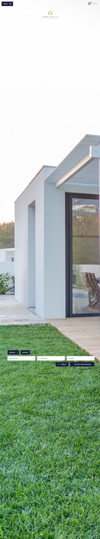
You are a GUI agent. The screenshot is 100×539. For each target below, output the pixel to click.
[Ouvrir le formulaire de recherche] (62, 364)
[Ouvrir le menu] (7, 4)
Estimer (25, 352)
